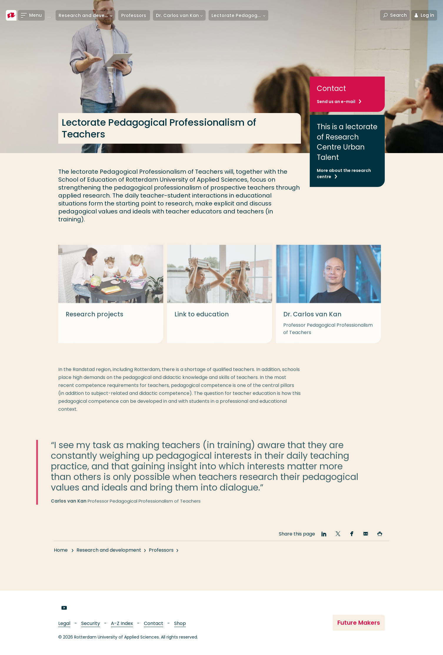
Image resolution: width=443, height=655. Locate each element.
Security (90, 623)
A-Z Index (122, 623)
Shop (180, 623)
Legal (64, 623)
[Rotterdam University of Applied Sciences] (11, 15)
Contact (153, 623)
